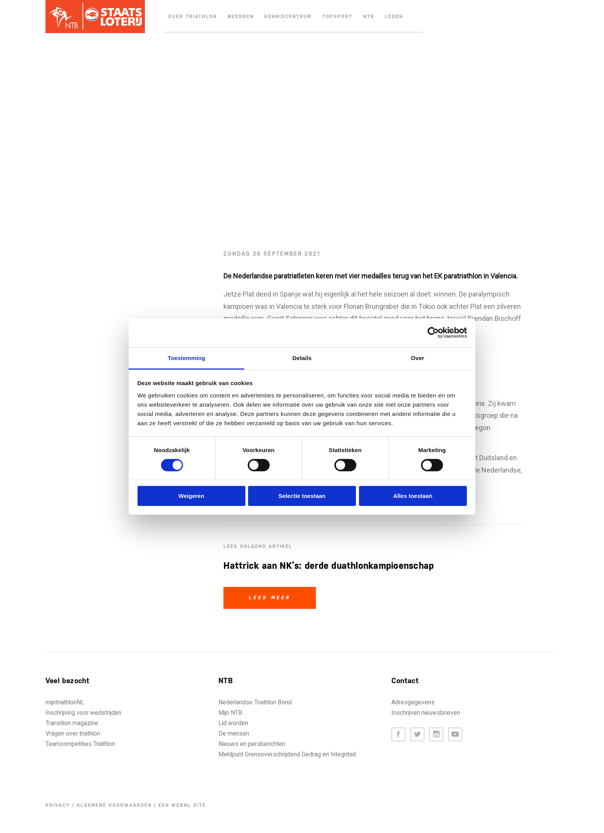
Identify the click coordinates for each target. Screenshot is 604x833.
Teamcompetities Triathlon (80, 744)
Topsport (337, 16)
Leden (394, 16)
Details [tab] (302, 357)
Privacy (57, 805)
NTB (368, 16)
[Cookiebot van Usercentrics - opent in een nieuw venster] (433, 333)
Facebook (398, 734)
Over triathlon (192, 16)
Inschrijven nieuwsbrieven (425, 712)
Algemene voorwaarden (114, 805)
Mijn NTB (230, 712)
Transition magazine (71, 723)
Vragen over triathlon (72, 733)
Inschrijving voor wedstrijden (83, 712)
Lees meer (270, 597)
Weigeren (191, 496)
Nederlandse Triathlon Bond (255, 702)
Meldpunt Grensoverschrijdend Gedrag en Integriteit (287, 754)
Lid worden (233, 723)
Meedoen (241, 16)
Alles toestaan (413, 496)
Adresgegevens (413, 702)
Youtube (455, 734)
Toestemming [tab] (186, 357)
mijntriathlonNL (64, 702)
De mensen (233, 733)
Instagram (436, 734)
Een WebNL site (182, 805)
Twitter (417, 734)
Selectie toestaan (302, 496)
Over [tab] (417, 357)
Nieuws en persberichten (251, 744)
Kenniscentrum (288, 16)
